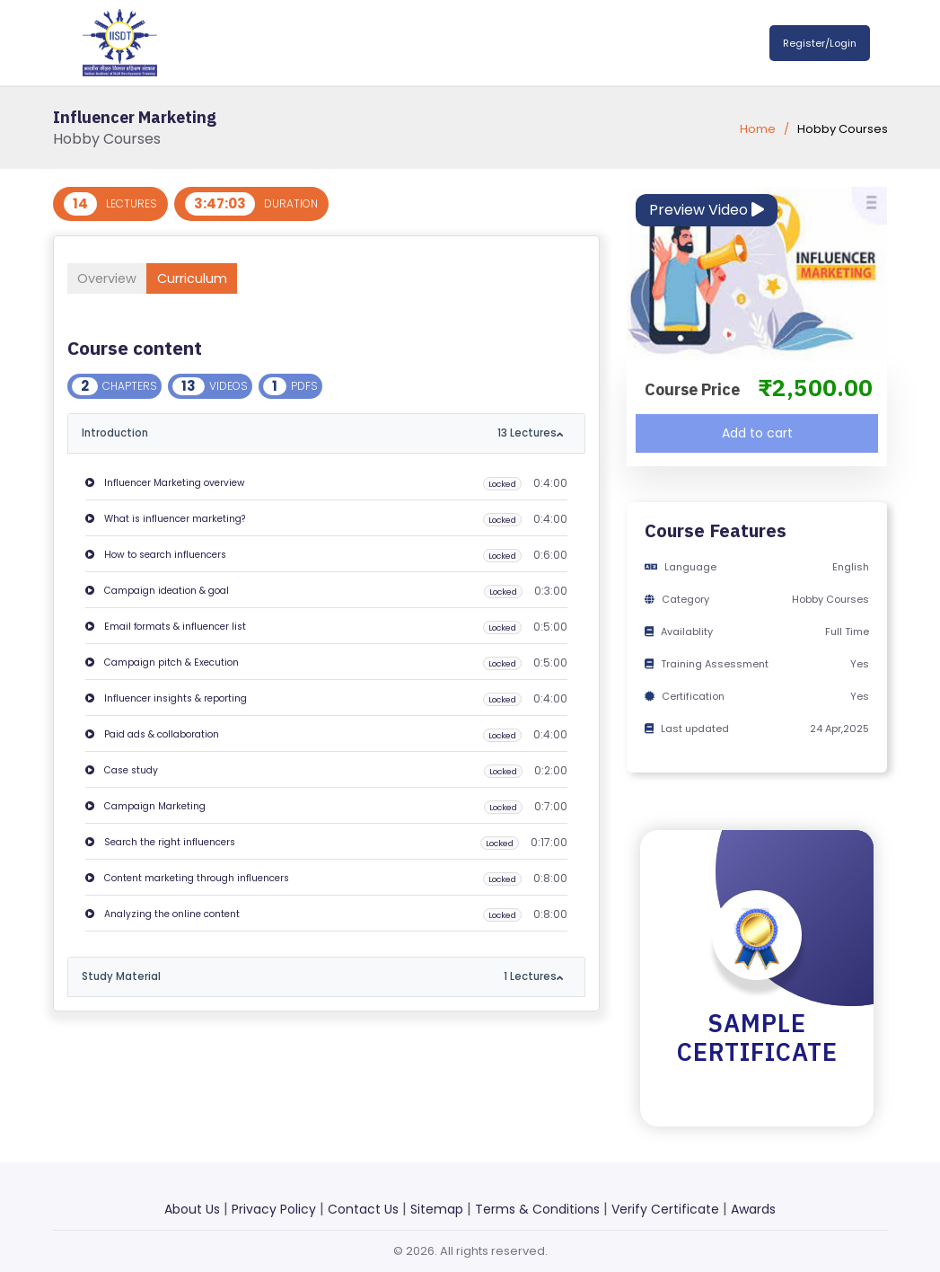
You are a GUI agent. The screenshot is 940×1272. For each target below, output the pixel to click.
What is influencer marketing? (165, 519)
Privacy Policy (274, 1209)
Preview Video (706, 209)
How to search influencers (155, 555)
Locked (500, 484)
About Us (192, 1209)
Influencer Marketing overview (165, 483)
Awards (753, 1209)
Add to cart (757, 433)
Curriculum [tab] (218, 278)
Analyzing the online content (162, 915)
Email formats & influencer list (165, 627)
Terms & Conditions (537, 1209)
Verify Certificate (665, 1209)
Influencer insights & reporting (166, 699)
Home (758, 128)
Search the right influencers (160, 843)
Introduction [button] (319, 433)
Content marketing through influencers (187, 879)
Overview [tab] (116, 278)
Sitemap (436, 1209)
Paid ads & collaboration (152, 735)
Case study (121, 771)
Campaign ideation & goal (157, 591)
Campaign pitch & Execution (162, 663)
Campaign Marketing (145, 807)
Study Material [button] (319, 977)
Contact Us (363, 1209)
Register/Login (820, 43)
